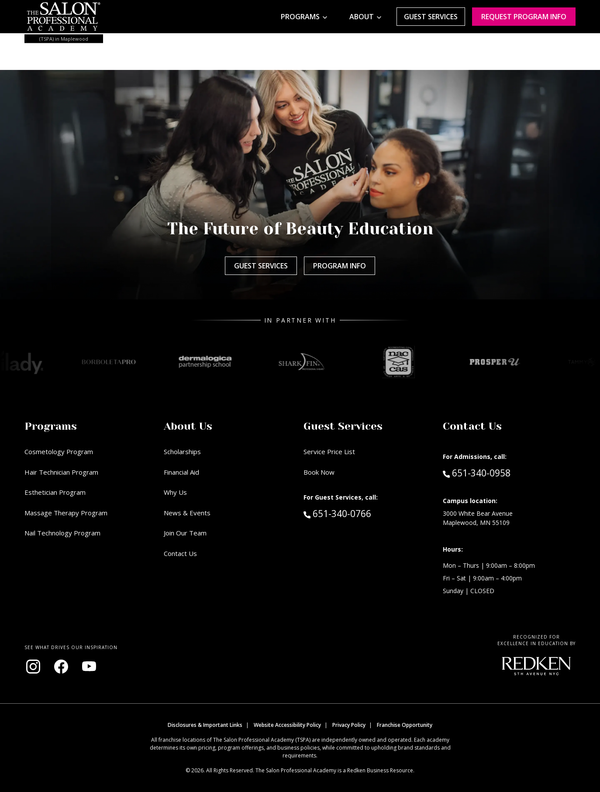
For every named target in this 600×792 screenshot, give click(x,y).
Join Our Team (185, 532)
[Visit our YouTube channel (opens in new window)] (89, 666)
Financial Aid (181, 472)
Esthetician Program (55, 492)
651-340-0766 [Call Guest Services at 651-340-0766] (337, 513)
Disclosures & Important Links (205, 725)
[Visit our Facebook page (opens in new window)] (61, 666)
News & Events (187, 512)
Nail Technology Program (62, 532)
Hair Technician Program (61, 472)
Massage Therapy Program (65, 512)
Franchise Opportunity (404, 725)
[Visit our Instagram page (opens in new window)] (33, 666)
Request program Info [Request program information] (523, 16)
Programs (300, 16)
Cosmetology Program (58, 451)
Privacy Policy (349, 725)
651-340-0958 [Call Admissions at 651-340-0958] (476, 472)
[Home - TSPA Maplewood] (63, 16)
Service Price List (329, 451)
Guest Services (431, 16)
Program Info (339, 266)
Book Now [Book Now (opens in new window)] (318, 472)
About (361, 16)
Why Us (175, 492)
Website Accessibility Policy (287, 725)
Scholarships (182, 451)
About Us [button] (188, 426)
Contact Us (180, 553)
